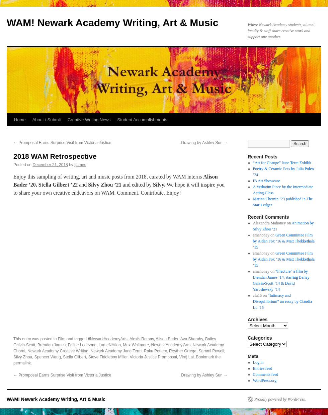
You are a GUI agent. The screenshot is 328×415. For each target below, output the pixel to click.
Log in (258, 362)
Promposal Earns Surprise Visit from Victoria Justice (62, 142)
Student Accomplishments (142, 119)
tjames (80, 164)
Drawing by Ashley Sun (204, 142)
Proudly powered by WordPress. (280, 399)
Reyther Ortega (182, 351)
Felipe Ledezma (82, 345)
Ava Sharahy (191, 339)
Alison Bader (167, 339)
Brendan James (51, 345)
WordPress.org (264, 380)
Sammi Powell (211, 351)
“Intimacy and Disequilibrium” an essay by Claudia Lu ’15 (282, 301)
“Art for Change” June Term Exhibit (282, 162)
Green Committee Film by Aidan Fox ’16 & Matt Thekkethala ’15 (284, 241)
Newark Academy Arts (170, 345)
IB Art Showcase (266, 181)
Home (20, 119)
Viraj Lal (186, 357)
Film (62, 339)
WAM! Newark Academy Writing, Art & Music (112, 22)
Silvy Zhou (22, 357)
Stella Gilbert (74, 357)
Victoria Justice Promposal (153, 357)
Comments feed (265, 374)
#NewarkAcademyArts (108, 339)
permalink (22, 363)
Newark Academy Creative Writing (57, 351)
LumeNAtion (110, 345)
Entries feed (262, 368)
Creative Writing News (89, 119)
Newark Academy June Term (116, 351)
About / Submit (46, 119)
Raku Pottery (155, 351)
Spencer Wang (47, 357)
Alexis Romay (142, 339)
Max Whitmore (136, 345)
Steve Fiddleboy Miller (108, 357)
